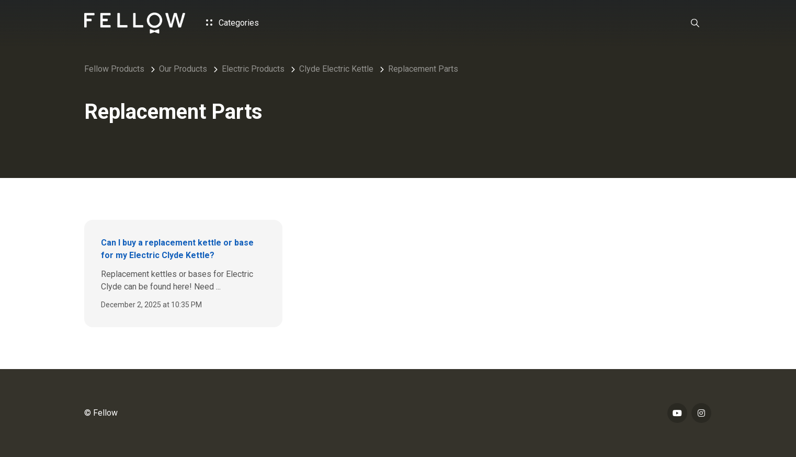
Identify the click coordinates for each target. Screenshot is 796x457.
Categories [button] (232, 23)
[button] (695, 23)
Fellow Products (114, 69)
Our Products (183, 69)
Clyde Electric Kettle (336, 69)
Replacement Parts (423, 69)
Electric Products (253, 69)
